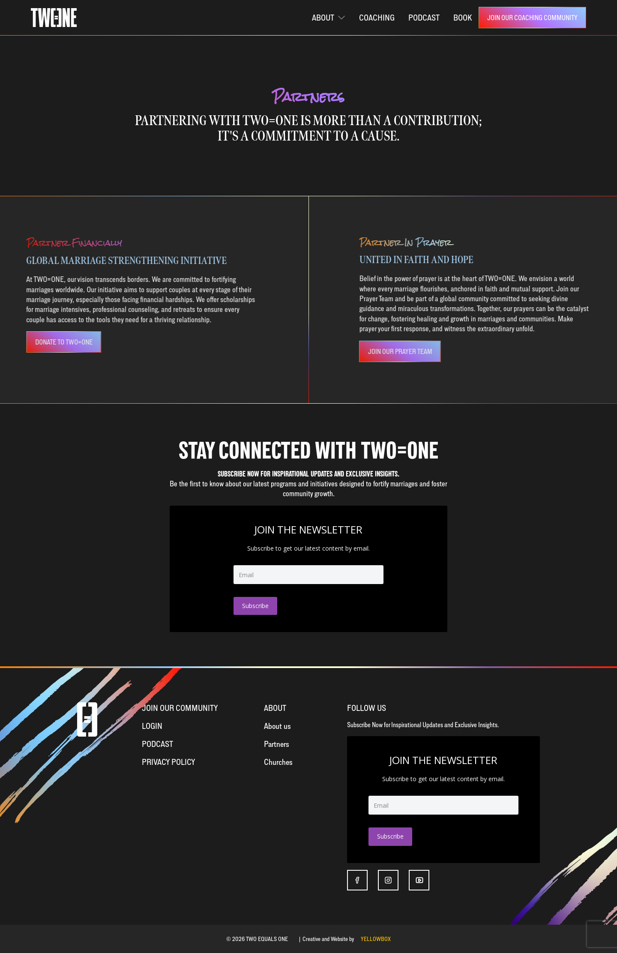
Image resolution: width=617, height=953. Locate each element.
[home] (54, 17)
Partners (276, 743)
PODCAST (424, 17)
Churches (278, 761)
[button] (328, 18)
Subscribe (255, 606)
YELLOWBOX (376, 938)
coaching (377, 17)
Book (462, 17)
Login (152, 725)
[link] (532, 17)
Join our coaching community (532, 17)
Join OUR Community (180, 707)
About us (277, 725)
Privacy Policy (168, 761)
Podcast (157, 743)
